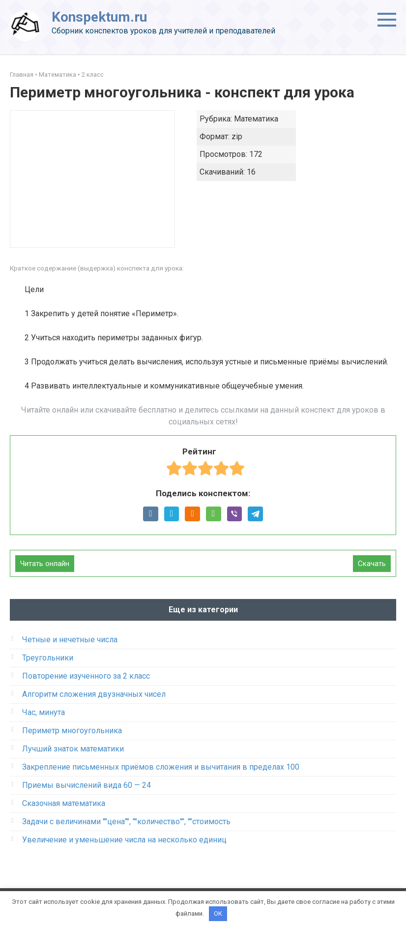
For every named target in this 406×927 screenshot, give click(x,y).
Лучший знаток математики (73, 748)
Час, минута (43, 712)
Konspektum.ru (99, 17)
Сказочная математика (63, 803)
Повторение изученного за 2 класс (86, 676)
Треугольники (47, 657)
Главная (21, 74)
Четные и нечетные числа (69, 639)
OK (218, 913)
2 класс (93, 74)
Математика (57, 74)
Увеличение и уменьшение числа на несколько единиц (124, 839)
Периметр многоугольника (72, 730)
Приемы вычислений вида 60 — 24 (86, 785)
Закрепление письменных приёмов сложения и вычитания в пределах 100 (160, 767)
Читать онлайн (44, 563)
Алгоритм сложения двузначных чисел (94, 694)
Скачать (372, 563)
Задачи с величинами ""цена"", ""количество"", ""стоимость (126, 821)
